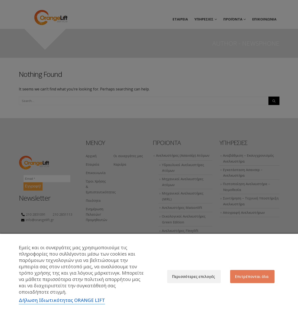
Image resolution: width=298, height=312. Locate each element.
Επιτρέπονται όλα (252, 276)
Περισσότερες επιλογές (193, 276)
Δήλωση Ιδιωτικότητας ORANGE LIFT (62, 300)
